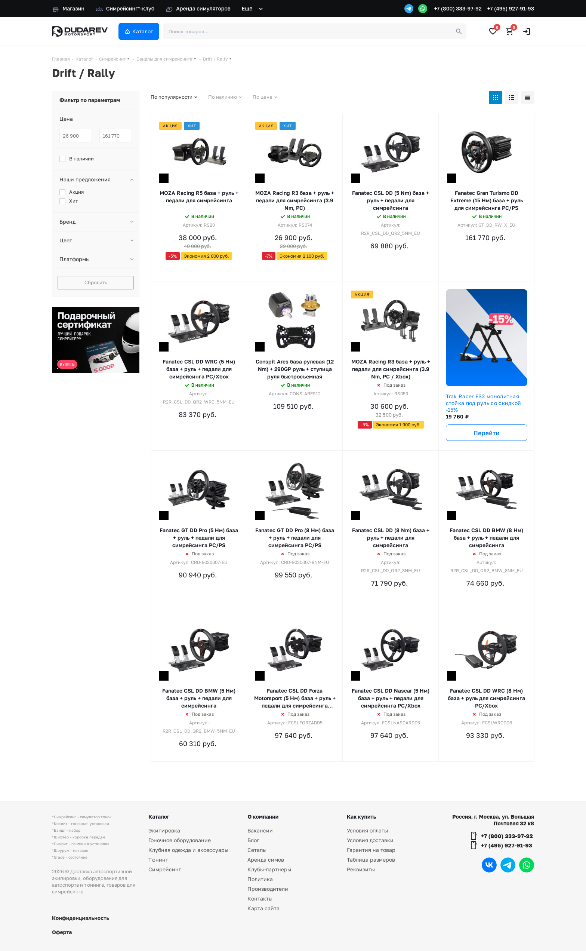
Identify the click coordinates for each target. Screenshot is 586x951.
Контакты (259, 898)
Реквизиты (361, 869)
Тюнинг (158, 859)
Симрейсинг (164, 869)
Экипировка (164, 830)
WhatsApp (526, 865)
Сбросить (95, 282)
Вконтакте (489, 865)
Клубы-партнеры (269, 869)
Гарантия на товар (371, 850)
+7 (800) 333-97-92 (458, 8)
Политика (260, 879)
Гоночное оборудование (179, 840)
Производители (267, 889)
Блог (253, 840)
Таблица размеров (371, 859)
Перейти (487, 433)
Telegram (507, 865)
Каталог (158, 816)
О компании (262, 816)
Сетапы (256, 850)
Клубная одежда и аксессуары (188, 850)
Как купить (361, 816)
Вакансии (260, 830)
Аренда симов (265, 859)
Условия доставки (370, 840)
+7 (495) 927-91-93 (510, 8)
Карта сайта (263, 908)
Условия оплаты (367, 830)
